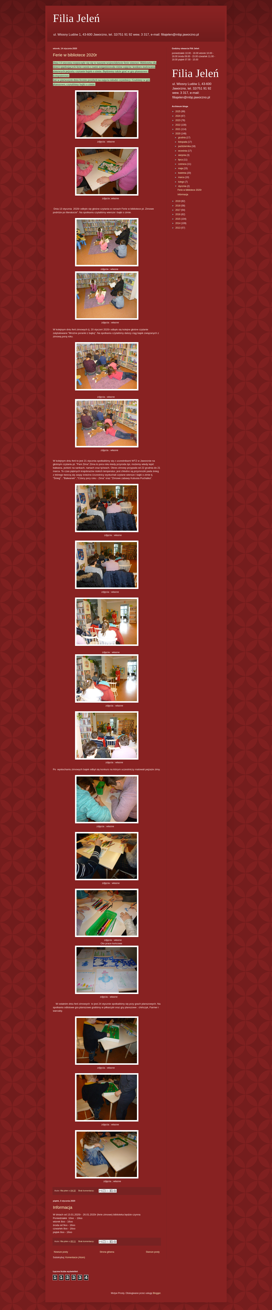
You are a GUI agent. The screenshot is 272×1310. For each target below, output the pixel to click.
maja (181, 168)
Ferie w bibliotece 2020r (75, 55)
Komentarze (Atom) (75, 1257)
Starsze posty (153, 1252)
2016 (178, 214)
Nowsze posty (61, 1252)
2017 (178, 210)
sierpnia (182, 155)
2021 (178, 129)
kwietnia (182, 173)
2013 (178, 227)
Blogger (157, 1293)
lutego (181, 181)
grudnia (182, 137)
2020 (178, 133)
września (183, 150)
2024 (178, 116)
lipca (180, 159)
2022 (178, 125)
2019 (178, 201)
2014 (178, 223)
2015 (178, 219)
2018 (178, 205)
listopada (183, 142)
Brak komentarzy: (86, 1190)
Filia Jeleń (76, 18)
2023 (178, 120)
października (185, 146)
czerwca (182, 164)
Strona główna (107, 1252)
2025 (178, 111)
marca (181, 177)
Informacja (62, 1207)
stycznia (182, 186)
